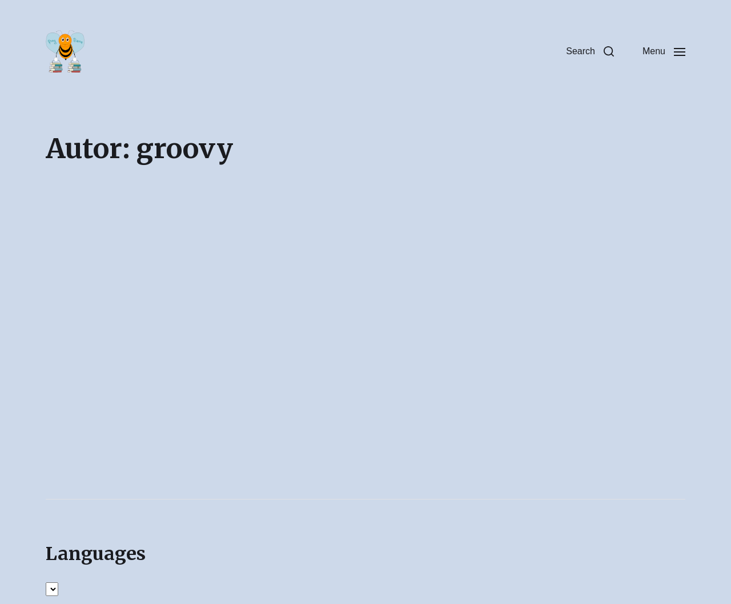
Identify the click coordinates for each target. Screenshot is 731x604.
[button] (590, 51)
